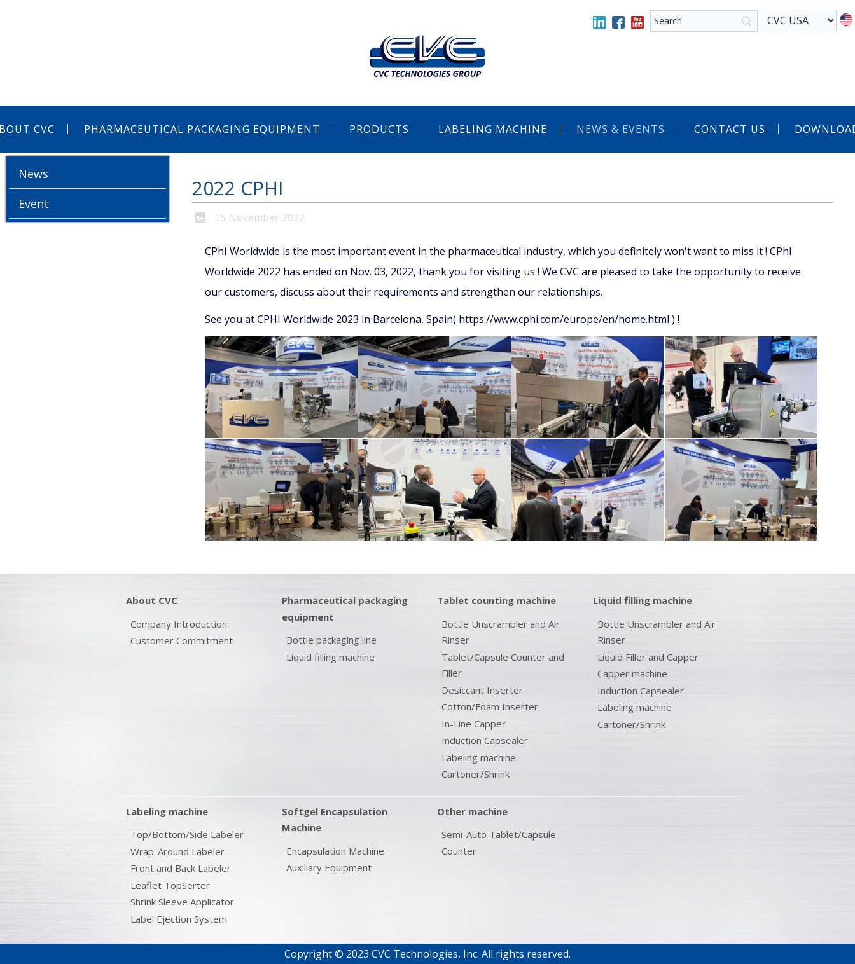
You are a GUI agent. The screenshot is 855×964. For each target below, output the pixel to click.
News (33, 173)
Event (33, 203)
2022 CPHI (237, 188)
